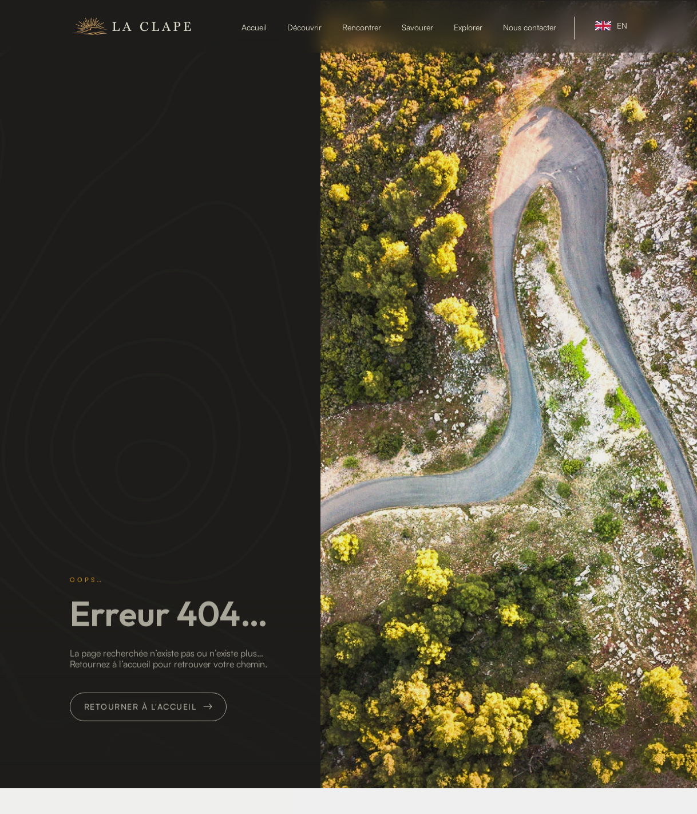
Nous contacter (529, 27)
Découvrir (304, 27)
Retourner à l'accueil (140, 754)
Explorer (468, 27)
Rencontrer (361, 27)
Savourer (417, 27)
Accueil (254, 27)
